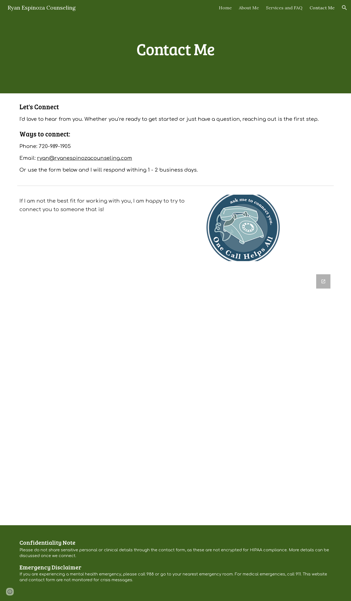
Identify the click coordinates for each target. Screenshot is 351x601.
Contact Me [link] (322, 7)
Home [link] (225, 7)
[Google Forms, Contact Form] (175, 396)
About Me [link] (249, 7)
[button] (344, 7)
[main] (175, 46)
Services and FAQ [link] (284, 7)
